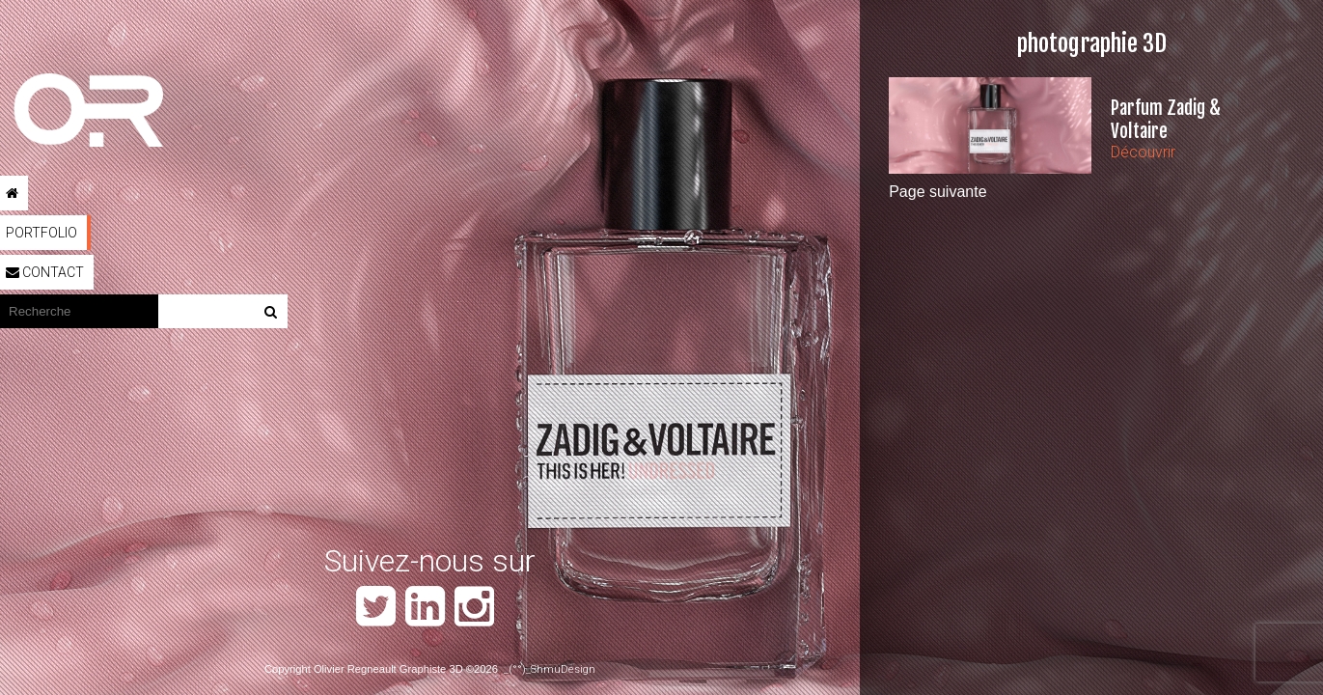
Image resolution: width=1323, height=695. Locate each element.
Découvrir (1143, 152)
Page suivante (937, 191)
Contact (45, 272)
